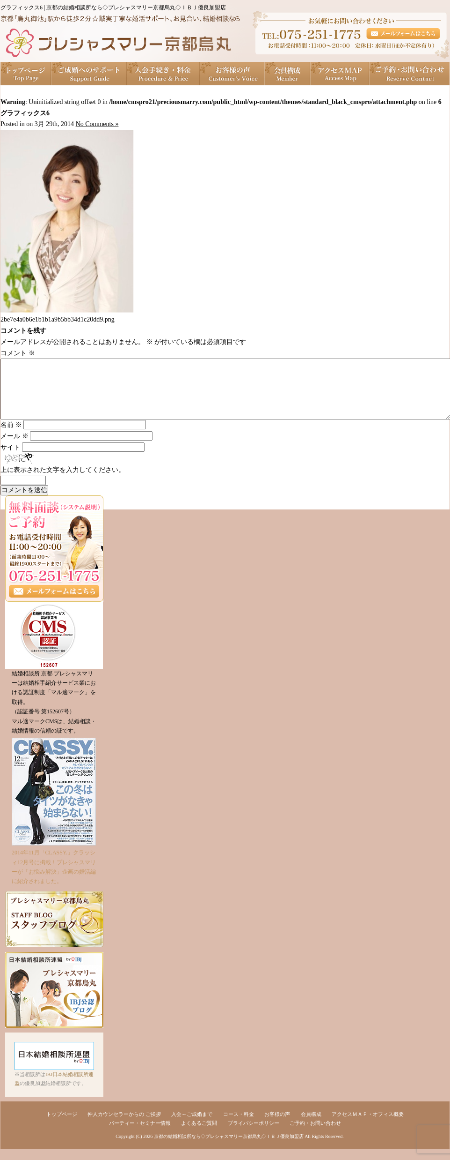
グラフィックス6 (25, 113)
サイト (10, 458)
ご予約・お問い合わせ (410, 73)
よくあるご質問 (199, 1134)
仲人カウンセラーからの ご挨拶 (124, 1125)
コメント (17, 353)
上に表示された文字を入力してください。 (62, 481)
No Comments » (97, 123)
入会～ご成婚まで (191, 1125)
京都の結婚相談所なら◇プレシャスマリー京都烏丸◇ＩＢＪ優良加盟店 (229, 1147)
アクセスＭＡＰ (340, 73)
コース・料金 (238, 1125)
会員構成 (288, 73)
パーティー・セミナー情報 (140, 1134)
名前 (11, 436)
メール (14, 447)
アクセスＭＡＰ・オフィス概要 (368, 1125)
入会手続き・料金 (163, 73)
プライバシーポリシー (253, 1134)
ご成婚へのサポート (89, 73)
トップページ (25, 73)
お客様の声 (232, 73)
